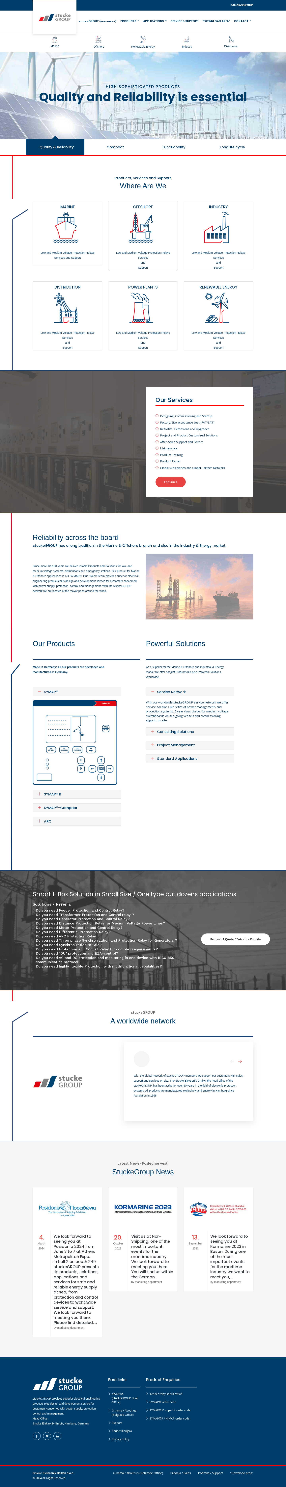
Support (117, 1423)
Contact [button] (241, 21)
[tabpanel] (143, 95)
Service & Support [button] (185, 21)
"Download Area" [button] (216, 21)
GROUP (97, 21)
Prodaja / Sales (180, 1473)
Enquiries (170, 482)
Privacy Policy (120, 1439)
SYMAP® (48, 691)
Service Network (168, 691)
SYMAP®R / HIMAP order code (169, 1418)
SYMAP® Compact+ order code (170, 1410)
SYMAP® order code (163, 1402)
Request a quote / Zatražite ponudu (235, 939)
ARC (44, 821)
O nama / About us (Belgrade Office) (124, 1413)
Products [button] (128, 21)
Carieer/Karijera (122, 1431)
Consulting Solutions (172, 731)
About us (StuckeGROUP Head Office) (125, 1398)
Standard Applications (174, 758)
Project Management (173, 745)
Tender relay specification (166, 1394)
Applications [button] (153, 21)
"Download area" (241, 1473)
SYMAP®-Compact (57, 807)
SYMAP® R (49, 794)
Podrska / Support (210, 1473)
